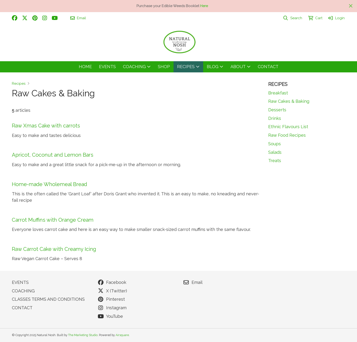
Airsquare (122, 335)
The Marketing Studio (83, 335)
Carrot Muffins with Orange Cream (53, 220)
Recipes (18, 83)
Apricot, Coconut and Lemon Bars (52, 155)
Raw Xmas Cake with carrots (46, 126)
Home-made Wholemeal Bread (49, 184)
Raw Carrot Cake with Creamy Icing (54, 249)
